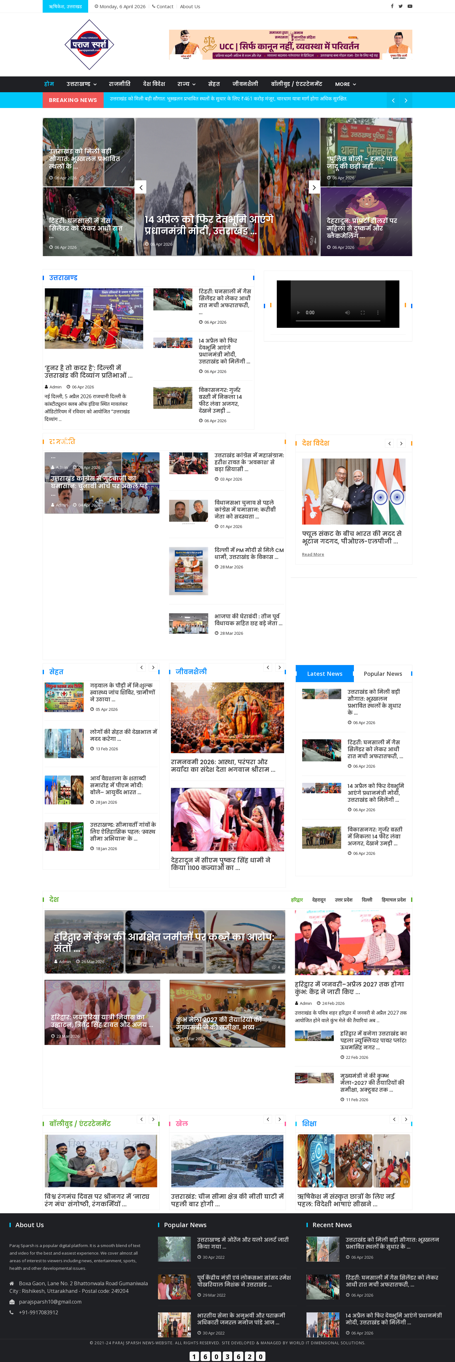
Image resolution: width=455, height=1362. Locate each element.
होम (49, 84)
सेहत (214, 84)
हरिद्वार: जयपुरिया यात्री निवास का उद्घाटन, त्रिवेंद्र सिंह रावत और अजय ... (102, 1021)
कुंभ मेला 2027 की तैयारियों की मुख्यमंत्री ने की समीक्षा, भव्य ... (219, 1023)
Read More (313, 554)
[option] (227, 186)
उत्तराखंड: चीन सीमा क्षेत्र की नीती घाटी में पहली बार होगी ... (227, 1200)
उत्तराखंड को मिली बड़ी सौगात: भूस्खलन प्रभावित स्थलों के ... (84, 159)
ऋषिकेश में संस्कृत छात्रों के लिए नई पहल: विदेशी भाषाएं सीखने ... (346, 1200)
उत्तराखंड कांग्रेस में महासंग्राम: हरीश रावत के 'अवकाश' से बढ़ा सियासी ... (249, 462)
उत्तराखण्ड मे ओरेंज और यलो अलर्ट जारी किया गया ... (243, 1244)
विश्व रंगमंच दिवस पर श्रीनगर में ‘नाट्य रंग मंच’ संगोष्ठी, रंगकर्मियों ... (97, 1200)
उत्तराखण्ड (79, 84)
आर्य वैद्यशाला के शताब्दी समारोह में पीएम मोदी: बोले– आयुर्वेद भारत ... (118, 785)
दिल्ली (367, 900)
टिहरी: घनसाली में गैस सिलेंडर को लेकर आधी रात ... (86, 228)
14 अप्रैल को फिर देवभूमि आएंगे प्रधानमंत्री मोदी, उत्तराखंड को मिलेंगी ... (224, 351)
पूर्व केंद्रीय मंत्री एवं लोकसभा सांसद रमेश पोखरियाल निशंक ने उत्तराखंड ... (244, 1281)
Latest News (325, 673)
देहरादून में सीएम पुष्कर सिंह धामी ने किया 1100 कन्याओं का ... (220, 864)
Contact (162, 6)
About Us (190, 6)
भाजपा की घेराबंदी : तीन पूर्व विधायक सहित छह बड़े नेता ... (248, 620)
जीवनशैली (245, 84)
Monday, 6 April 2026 (120, 6)
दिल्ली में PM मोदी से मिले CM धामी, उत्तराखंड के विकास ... (249, 554)
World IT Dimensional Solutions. (327, 1343)
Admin (53, 386)
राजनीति (119, 84)
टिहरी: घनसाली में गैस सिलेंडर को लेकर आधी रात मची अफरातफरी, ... (225, 302)
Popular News (383, 673)
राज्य (184, 84)
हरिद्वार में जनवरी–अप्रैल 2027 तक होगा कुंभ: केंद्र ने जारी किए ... (349, 988)
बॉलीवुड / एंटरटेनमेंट (297, 84)
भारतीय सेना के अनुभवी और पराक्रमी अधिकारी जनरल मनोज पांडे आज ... (241, 1319)
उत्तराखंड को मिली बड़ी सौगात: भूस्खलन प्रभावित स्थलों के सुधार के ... (374, 703)
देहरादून (318, 900)
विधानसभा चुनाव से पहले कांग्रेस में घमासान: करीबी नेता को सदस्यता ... (245, 510)
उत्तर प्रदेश (343, 900)
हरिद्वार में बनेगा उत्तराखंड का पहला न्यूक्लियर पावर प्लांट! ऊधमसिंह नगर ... (373, 1040)
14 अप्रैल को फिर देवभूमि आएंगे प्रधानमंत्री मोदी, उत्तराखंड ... (209, 225)
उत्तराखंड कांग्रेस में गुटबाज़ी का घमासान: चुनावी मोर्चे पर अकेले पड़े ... (99, 486)
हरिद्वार (297, 900)
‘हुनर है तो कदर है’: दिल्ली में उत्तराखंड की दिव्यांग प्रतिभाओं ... (89, 372)
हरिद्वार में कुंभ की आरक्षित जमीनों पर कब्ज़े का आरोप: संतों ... (164, 943)
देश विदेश (154, 84)
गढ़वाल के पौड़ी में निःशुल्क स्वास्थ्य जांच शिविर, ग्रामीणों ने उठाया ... (122, 692)
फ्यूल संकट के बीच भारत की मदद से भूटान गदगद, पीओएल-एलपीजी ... (352, 537)
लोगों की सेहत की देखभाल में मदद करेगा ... (123, 736)
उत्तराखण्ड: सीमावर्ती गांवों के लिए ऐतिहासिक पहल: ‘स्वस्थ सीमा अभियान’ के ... (123, 832)
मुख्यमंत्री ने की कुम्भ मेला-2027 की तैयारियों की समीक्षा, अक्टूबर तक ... (372, 1083)
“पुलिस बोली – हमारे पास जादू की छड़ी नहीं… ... (362, 163)
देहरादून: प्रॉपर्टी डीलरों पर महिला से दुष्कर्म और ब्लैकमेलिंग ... (362, 228)
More (342, 84)
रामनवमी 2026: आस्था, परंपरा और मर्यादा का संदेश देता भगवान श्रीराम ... (223, 766)
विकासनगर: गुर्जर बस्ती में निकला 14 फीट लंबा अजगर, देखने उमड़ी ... (220, 401)
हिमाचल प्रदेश (394, 900)
